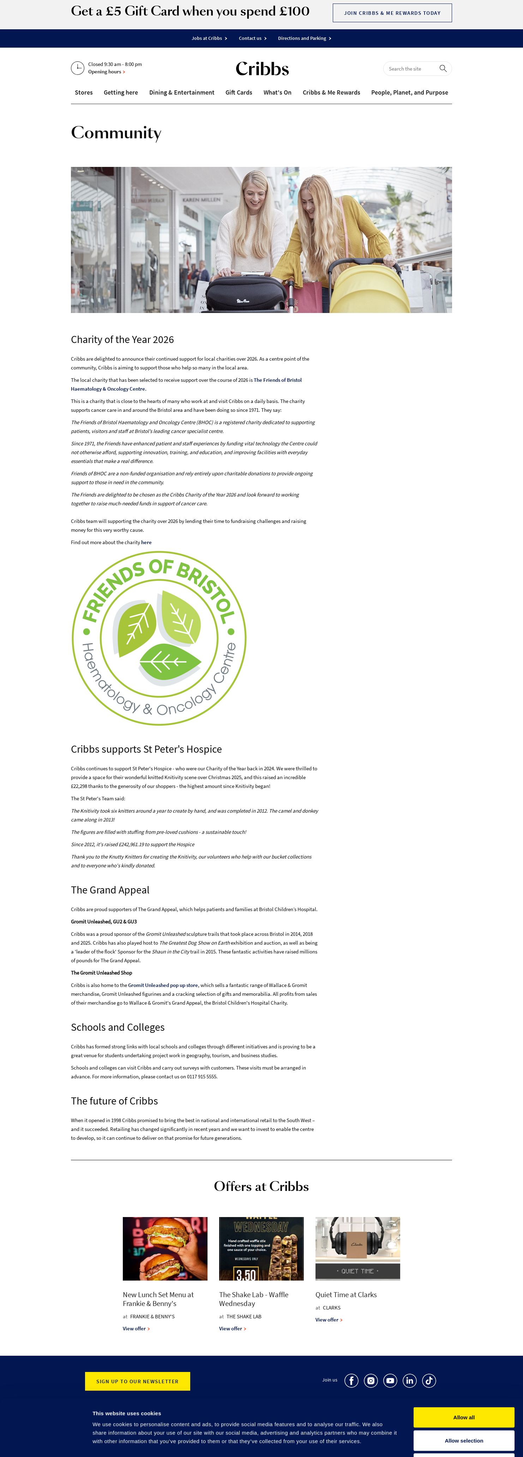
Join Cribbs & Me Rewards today (392, 13)
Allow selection (464, 1388)
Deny (464, 1411)
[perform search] (444, 68)
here (146, 542)
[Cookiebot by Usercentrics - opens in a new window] (46, 1443)
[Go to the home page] (262, 70)
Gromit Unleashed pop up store (163, 985)
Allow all (464, 1364)
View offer (136, 1328)
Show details (370, 1443)
